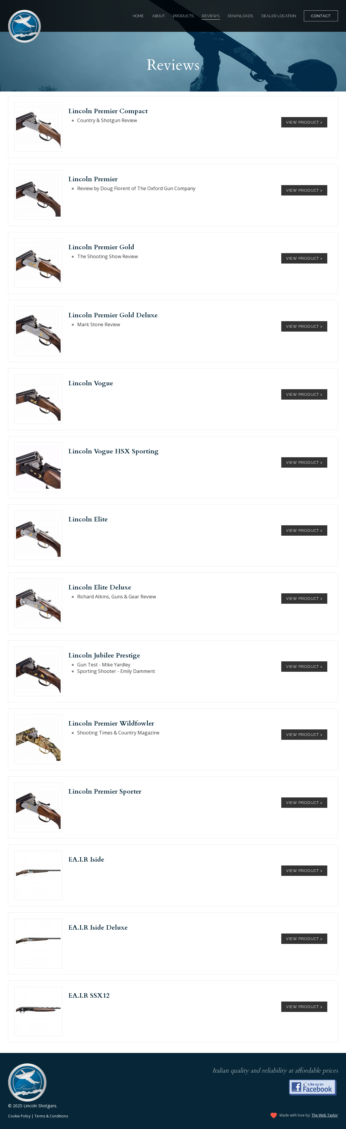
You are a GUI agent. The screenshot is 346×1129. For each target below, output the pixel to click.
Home (138, 16)
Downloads (240, 16)
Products (183, 16)
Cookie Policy (19, 1116)
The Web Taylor (325, 1115)
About (158, 16)
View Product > (304, 122)
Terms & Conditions (51, 1116)
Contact (321, 16)
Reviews (210, 16)
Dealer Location (278, 16)
